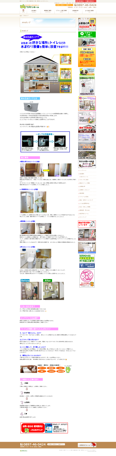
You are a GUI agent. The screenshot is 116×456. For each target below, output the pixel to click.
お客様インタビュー (85, 189)
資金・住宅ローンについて (86, 200)
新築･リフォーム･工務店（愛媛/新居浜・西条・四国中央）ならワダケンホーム (34, 1)
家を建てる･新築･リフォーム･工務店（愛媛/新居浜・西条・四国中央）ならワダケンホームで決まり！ (77, 450)
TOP (21, 15)
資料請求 (80, 1)
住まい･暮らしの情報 (85, 206)
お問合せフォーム (87, 444)
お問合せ (91, 1)
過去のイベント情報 (85, 183)
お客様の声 (82, 186)
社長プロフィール (84, 176)
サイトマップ (83, 217)
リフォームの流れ (84, 196)
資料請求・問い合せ (85, 210)
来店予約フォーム (84, 213)
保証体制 (82, 193)
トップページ (83, 170)
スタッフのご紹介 (84, 179)
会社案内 (82, 173)
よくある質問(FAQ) (84, 203)
